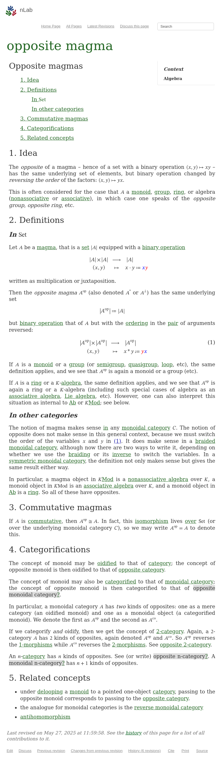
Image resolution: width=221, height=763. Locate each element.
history (133, 733)
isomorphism (151, 521)
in (105, 428)
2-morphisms (128, 645)
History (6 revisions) (144, 751)
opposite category (141, 570)
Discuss (25, 751)
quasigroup (143, 364)
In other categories (57, 109)
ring (178, 192)
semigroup (110, 364)
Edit (10, 751)
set (85, 247)
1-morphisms (35, 645)
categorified (120, 582)
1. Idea (29, 80)
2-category (169, 631)
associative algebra (34, 396)
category (160, 563)
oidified (107, 563)
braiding (79, 454)
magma (46, 247)
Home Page (51, 26)
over (190, 521)
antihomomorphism (45, 717)
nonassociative (30, 198)
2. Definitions (38, 90)
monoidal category (146, 428)
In (38, 99)
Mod (94, 403)
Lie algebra (80, 396)
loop (167, 364)
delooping (50, 692)
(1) (117, 441)
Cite (171, 751)
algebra (71, 383)
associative (75, 198)
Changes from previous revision (97, 751)
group (162, 192)
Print (185, 751)
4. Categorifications (47, 128)
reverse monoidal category (168, 707)
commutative (44, 521)
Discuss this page (134, 26)
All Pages (74, 26)
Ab (72, 403)
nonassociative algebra (158, 479)
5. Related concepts (47, 138)
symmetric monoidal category (47, 461)
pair (173, 323)
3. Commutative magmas (54, 118)
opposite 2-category (185, 645)
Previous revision (51, 751)
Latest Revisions (100, 26)
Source (202, 751)
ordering (137, 323)
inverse (121, 454)
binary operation (163, 247)
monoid (141, 192)
